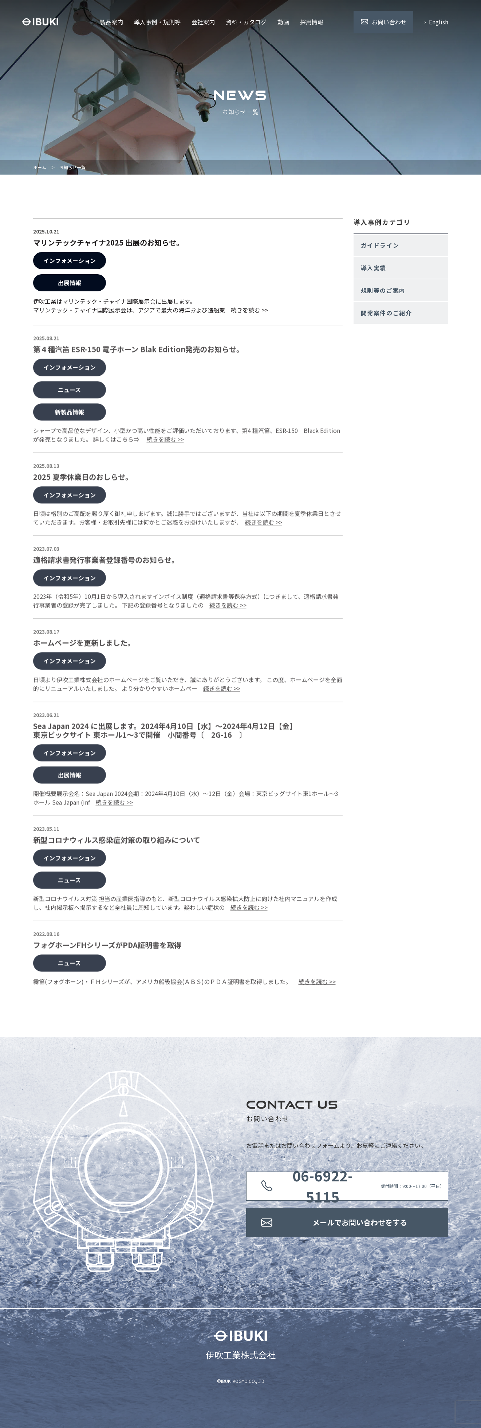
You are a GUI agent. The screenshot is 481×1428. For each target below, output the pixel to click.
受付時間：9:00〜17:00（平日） (360, 1186)
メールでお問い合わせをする (359, 1222)
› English (436, 21)
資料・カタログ (246, 21)
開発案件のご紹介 (386, 312)
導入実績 (373, 267)
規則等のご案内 (383, 290)
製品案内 (111, 21)
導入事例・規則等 (157, 21)
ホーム (39, 167)
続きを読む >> (249, 310)
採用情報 (311, 21)
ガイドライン (380, 245)
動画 (283, 21)
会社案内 (203, 21)
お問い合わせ (389, 21)
